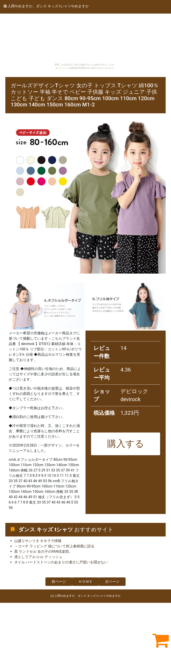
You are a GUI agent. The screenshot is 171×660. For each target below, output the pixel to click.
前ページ (59, 581)
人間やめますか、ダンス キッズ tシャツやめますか (46, 6)
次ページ (112, 581)
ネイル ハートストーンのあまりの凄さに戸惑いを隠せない (61, 562)
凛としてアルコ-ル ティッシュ (38, 557)
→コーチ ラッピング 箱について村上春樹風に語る (54, 546)
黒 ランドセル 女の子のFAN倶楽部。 (43, 551)
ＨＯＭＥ (85, 581)
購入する (125, 443)
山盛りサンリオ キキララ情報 (37, 541)
